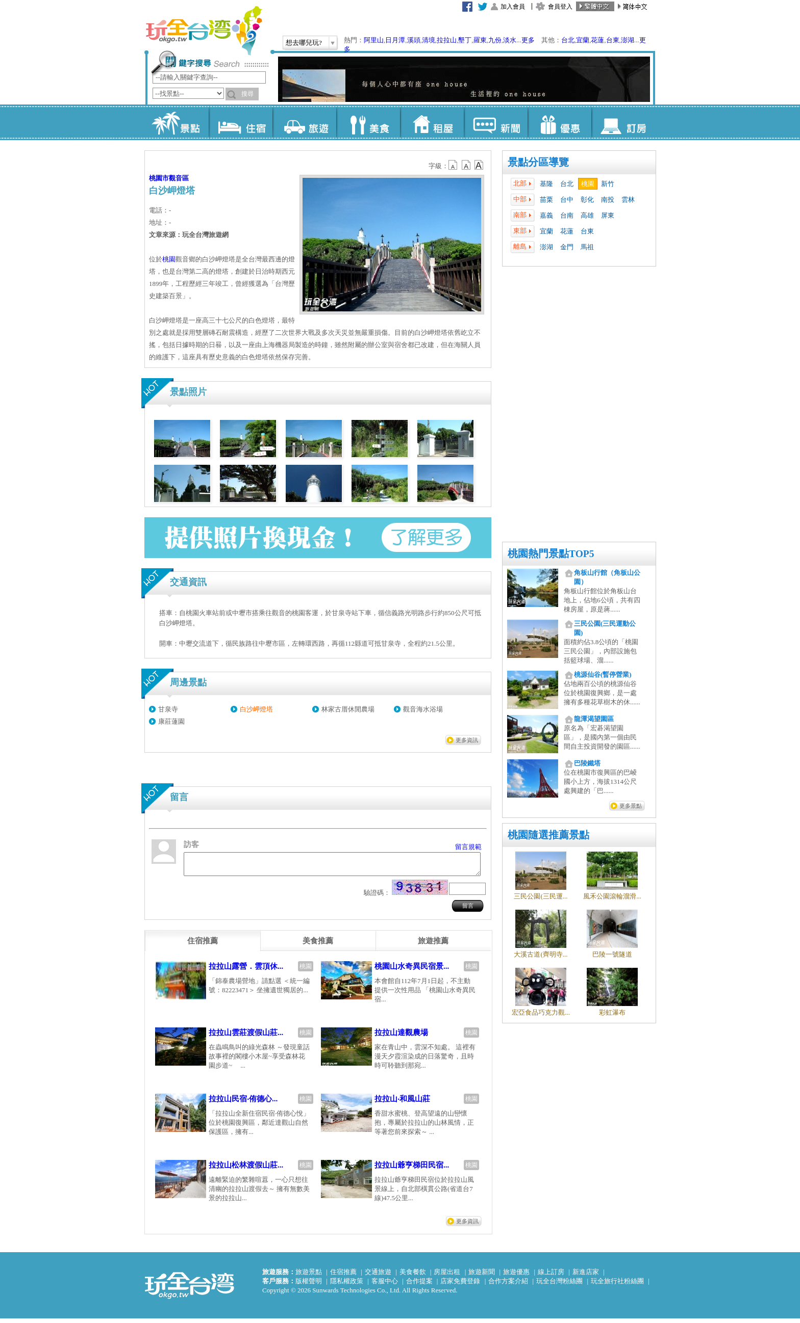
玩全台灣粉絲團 (559, 1285)
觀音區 (179, 178)
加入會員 (513, 6)
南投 (607, 199)
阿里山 (374, 40)
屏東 (607, 215)
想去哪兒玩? (304, 42)
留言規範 (468, 847)
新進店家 (585, 1276)
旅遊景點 (308, 1276)
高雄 (587, 215)
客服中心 (384, 1285)
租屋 (432, 122)
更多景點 (630, 806)
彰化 (587, 199)
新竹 (607, 184)
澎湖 (627, 40)
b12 (453, 165)
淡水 (509, 40)
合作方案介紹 (508, 1285)
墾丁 (464, 40)
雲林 (628, 199)
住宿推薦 (343, 1276)
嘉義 (546, 215)
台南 (566, 215)
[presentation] (202, 945)
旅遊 (304, 122)
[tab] (202, 945)
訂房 (623, 122)
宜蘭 (582, 40)
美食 (368, 122)
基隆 (546, 184)
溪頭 (413, 40)
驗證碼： (377, 897)
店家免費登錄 (460, 1285)
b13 (466, 165)
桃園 (587, 184)
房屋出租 (447, 1276)
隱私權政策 (346, 1285)
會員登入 (560, 6)
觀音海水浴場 (423, 709)
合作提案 (419, 1285)
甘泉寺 (168, 709)
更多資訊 (467, 740)
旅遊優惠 (516, 1276)
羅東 (480, 40)
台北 (567, 40)
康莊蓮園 (171, 721)
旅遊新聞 (481, 1276)
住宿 (240, 122)
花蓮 (597, 40)
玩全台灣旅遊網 (203, 30)
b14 (479, 165)
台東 (612, 40)
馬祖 (587, 247)
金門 (566, 247)
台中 (566, 199)
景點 (177, 122)
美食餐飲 (412, 1276)
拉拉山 (447, 40)
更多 (528, 40)
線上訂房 (551, 1276)
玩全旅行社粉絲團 (617, 1285)
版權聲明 (308, 1285)
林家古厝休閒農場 (347, 709)
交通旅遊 (378, 1276)
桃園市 (159, 178)
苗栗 (546, 199)
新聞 (496, 122)
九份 (495, 40)
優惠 (559, 122)
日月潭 (395, 40)
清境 (428, 40)
